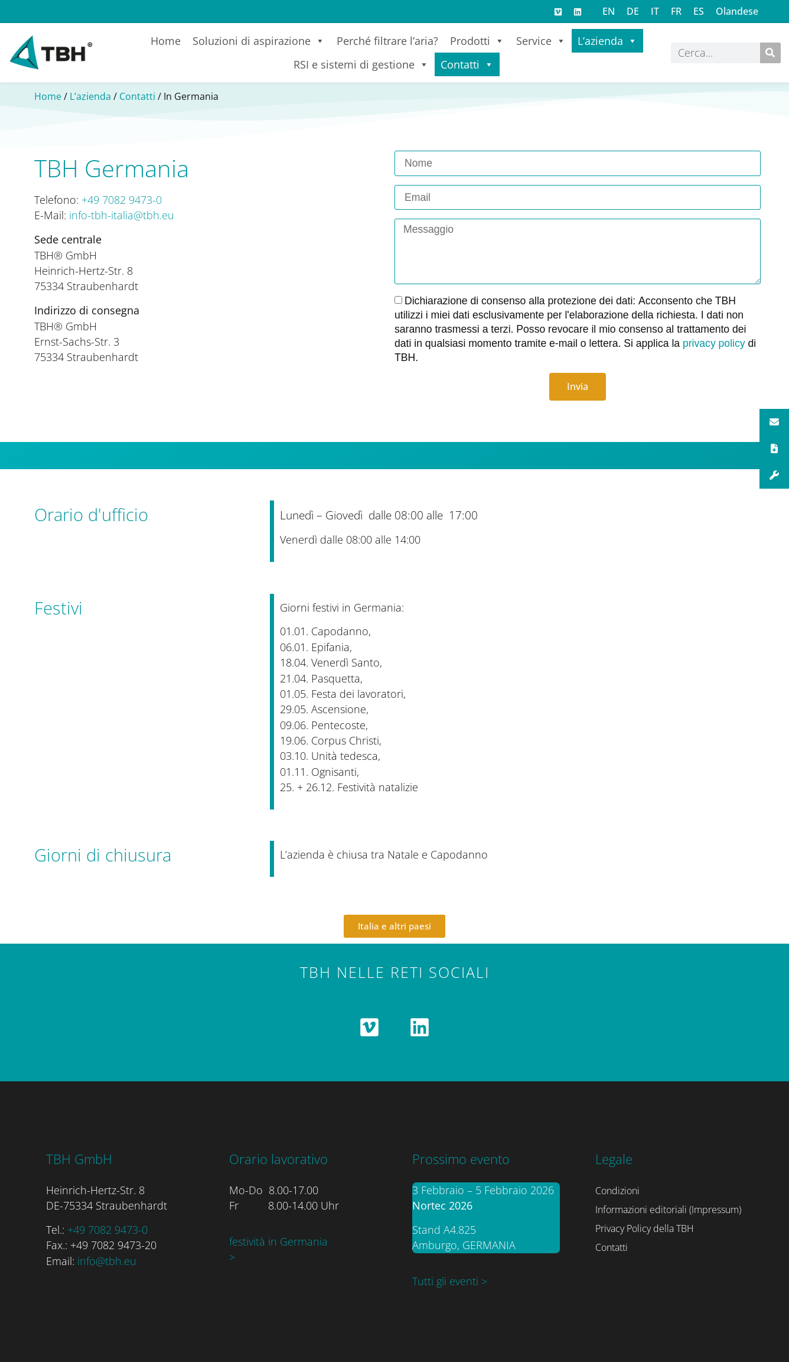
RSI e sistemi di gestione (361, 64)
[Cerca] (770, 53)
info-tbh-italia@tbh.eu (121, 215)
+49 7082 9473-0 (121, 200)
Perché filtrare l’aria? (387, 41)
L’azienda (607, 41)
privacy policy (715, 343)
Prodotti (477, 41)
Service (541, 41)
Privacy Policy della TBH (644, 1228)
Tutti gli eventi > (449, 1281)
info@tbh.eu (106, 1261)
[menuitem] (608, 10)
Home (166, 41)
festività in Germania (278, 1241)
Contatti (467, 64)
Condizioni (617, 1190)
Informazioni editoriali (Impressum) (668, 1209)
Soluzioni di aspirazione (259, 41)
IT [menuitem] (655, 11)
